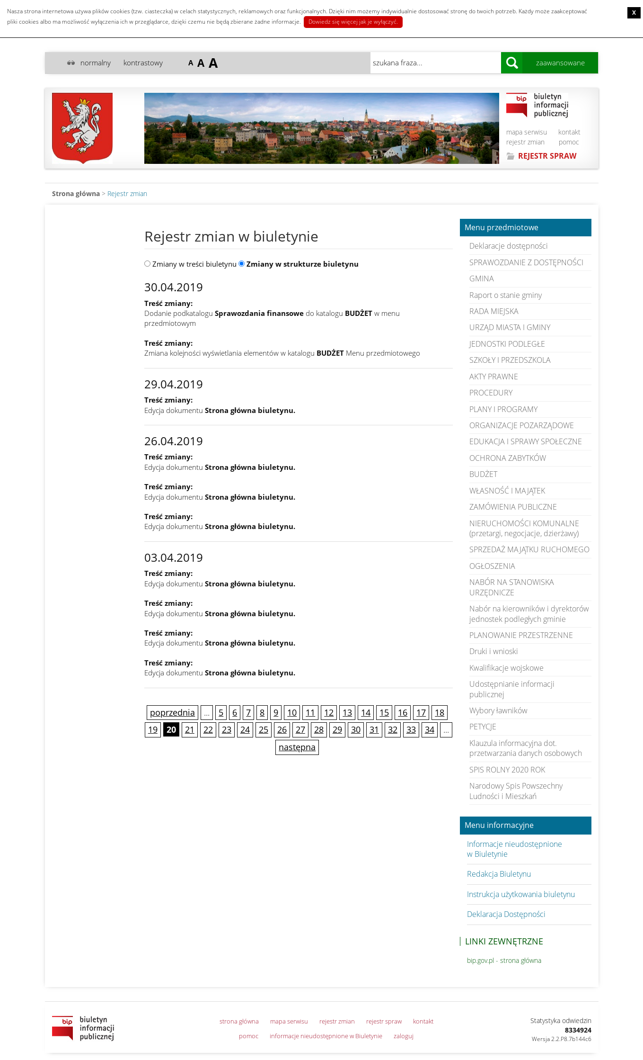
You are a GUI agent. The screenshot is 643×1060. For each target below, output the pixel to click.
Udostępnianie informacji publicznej (512, 689)
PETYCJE (482, 726)
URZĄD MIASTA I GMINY (509, 327)
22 (208, 729)
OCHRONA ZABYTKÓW (507, 458)
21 (189, 729)
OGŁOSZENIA (492, 566)
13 (347, 712)
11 (310, 712)
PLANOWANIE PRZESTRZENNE (521, 635)
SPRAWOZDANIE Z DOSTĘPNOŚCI (526, 262)
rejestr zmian (525, 141)
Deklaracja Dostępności (506, 914)
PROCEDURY (490, 392)
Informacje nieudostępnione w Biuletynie (514, 849)
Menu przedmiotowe (501, 228)
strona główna (239, 1021)
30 (356, 729)
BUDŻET (483, 474)
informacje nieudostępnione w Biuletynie (326, 1036)
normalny (95, 62)
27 (300, 729)
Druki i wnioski (493, 651)
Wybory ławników (498, 710)
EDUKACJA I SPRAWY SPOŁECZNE (525, 441)
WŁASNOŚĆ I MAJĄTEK (507, 490)
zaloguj (404, 1036)
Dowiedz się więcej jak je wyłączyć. (353, 22)
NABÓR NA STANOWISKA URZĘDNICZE (511, 587)
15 (384, 712)
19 (153, 729)
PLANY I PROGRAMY (503, 409)
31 (374, 729)
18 (439, 712)
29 (337, 729)
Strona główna (76, 193)
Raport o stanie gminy (505, 295)
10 (292, 712)
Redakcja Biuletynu (499, 874)
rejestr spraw (384, 1021)
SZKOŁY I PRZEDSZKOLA (510, 360)
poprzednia (172, 712)
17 (421, 712)
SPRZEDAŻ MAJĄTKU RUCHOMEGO (529, 549)
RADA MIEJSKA (494, 311)
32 (392, 729)
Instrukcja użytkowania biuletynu (521, 894)
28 (319, 729)
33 (411, 729)
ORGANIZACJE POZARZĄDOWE (521, 425)
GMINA (481, 278)
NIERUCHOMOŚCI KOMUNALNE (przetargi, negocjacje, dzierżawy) (524, 528)
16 (402, 712)
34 (429, 729)
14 (365, 712)
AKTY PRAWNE (493, 376)
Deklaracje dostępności (508, 246)
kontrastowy (143, 62)
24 (245, 729)
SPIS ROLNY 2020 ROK (507, 769)
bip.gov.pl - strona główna (504, 960)
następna (297, 747)
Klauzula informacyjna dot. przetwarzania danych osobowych (525, 748)
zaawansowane (560, 62)
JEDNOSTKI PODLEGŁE (507, 344)
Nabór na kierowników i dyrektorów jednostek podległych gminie (529, 613)
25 (263, 729)
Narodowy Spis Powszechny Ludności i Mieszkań (516, 791)
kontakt (569, 131)
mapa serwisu (526, 131)
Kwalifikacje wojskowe (506, 668)
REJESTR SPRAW (547, 156)
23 (226, 729)
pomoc (569, 141)
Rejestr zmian (127, 193)
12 (329, 712)
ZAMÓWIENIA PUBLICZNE (513, 507)
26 (282, 729)
